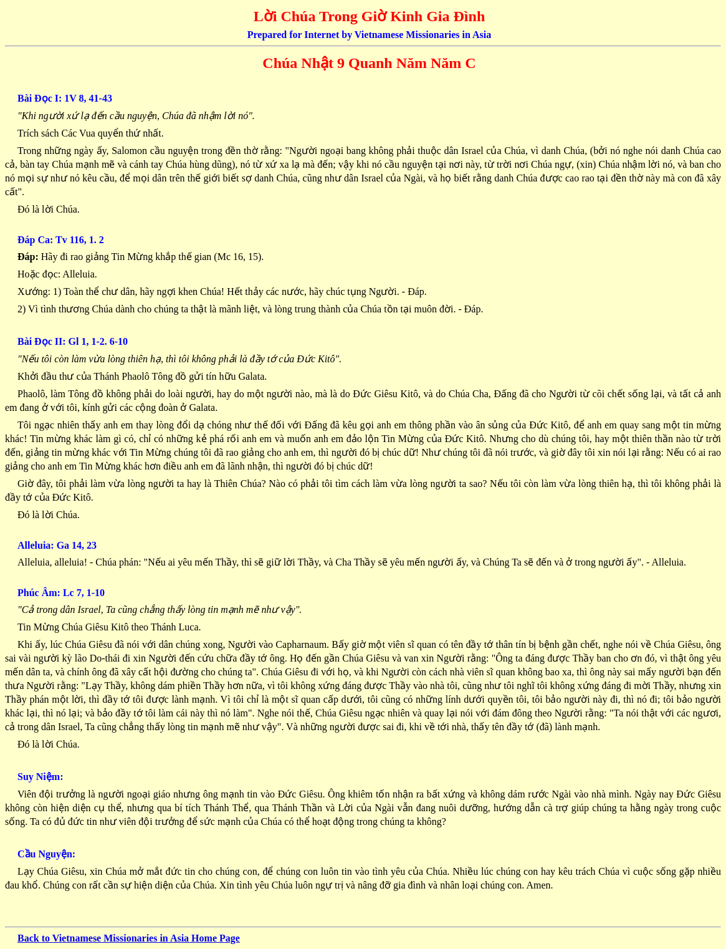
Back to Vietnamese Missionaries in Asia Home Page (128, 938)
